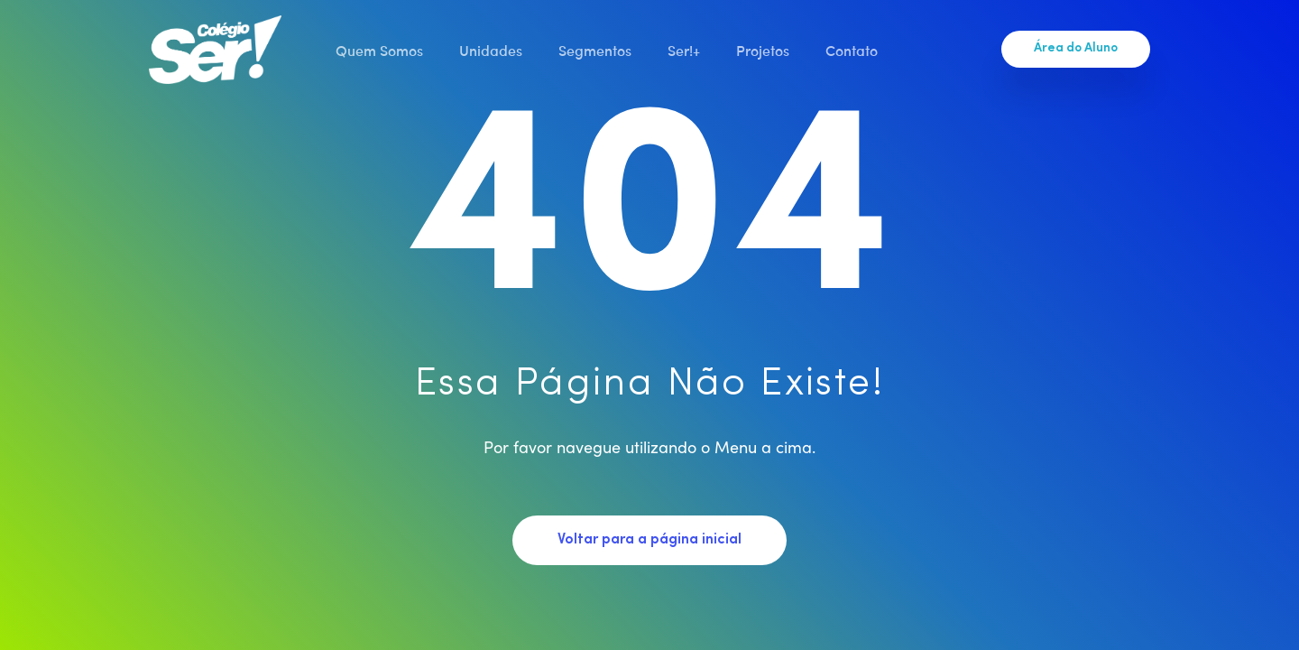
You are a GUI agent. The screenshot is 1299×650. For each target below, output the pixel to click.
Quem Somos (379, 49)
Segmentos (594, 49)
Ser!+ (684, 49)
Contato (851, 49)
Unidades (490, 49)
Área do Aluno (1076, 48)
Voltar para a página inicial (649, 540)
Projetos (762, 49)
